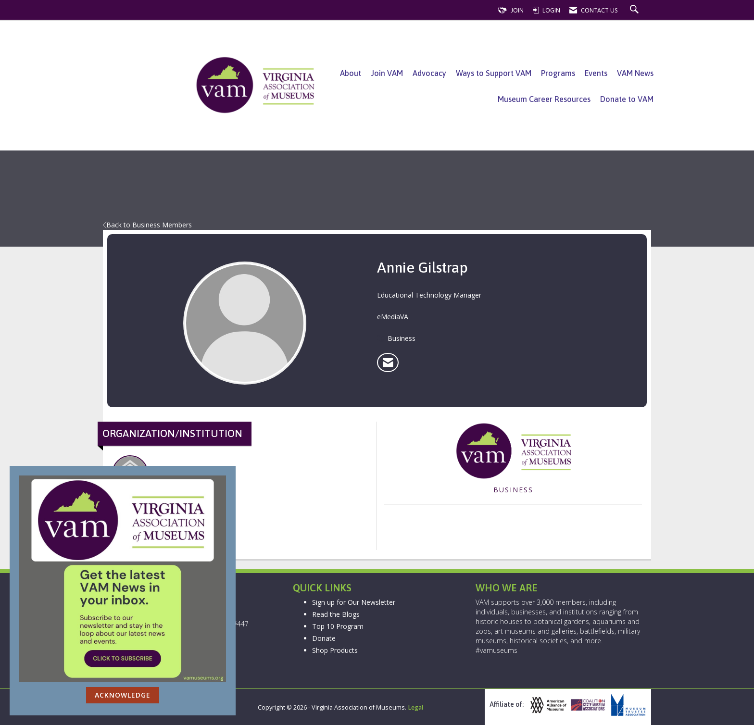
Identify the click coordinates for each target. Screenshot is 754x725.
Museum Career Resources (544, 99)
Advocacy (429, 73)
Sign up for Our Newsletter (353, 602)
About (350, 73)
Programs (558, 73)
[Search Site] (635, 10)
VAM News (635, 73)
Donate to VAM (626, 99)
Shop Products (335, 650)
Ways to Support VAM (493, 73)
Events (596, 73)
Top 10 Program (338, 626)
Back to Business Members (147, 224)
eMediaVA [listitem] (130, 478)
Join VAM (387, 73)
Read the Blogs (336, 614)
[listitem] (388, 362)
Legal (415, 707)
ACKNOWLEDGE (123, 695)
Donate (324, 638)
